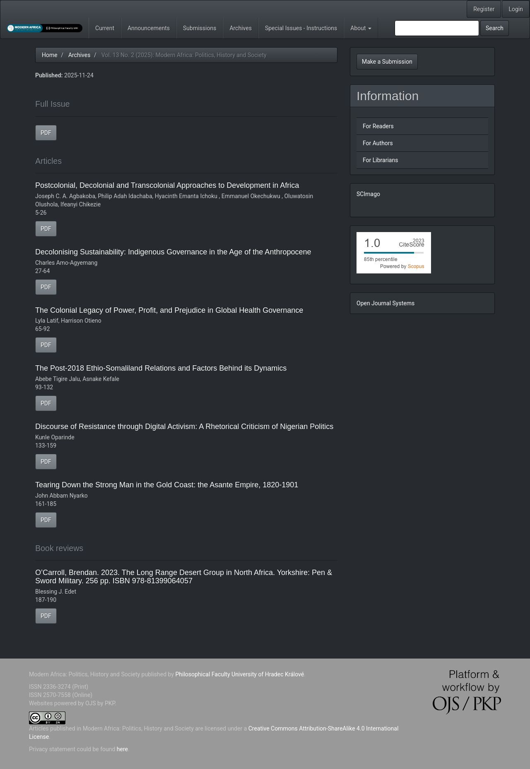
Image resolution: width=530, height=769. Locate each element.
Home (50, 55)
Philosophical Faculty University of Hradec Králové (239, 674)
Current (104, 28)
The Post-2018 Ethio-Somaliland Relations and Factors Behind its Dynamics (161, 368)
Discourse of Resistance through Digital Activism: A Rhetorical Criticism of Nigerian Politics (184, 426)
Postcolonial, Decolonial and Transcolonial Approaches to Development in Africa (167, 185)
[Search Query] (437, 28)
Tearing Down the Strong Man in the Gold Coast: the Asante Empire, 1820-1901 (166, 485)
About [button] (360, 28)
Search (495, 28)
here (122, 749)
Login (515, 9)
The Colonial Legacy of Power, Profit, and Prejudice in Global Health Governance (169, 310)
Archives (240, 28)
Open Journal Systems (385, 303)
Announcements (149, 28)
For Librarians (380, 160)
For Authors (378, 143)
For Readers (378, 126)
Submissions (199, 28)
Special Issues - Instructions (301, 28)
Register (483, 9)
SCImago (368, 194)
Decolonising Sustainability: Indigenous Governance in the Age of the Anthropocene (173, 252)
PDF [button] (46, 132)
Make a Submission (387, 61)
